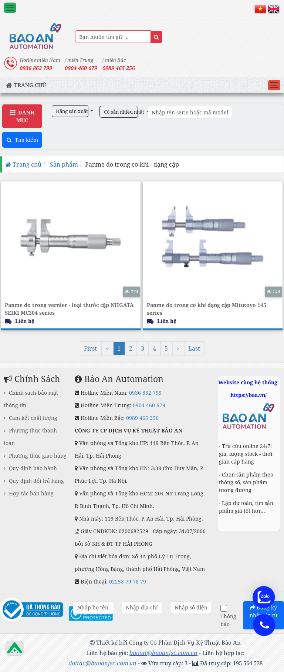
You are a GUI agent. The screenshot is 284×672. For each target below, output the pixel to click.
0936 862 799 (145, 392)
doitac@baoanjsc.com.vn (102, 663)
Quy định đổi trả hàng (34, 480)
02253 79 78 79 (127, 581)
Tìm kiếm (22, 139)
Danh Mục (21, 116)
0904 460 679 (149, 405)
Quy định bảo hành (30, 468)
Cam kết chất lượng (30, 417)
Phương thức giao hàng (35, 455)
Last (194, 348)
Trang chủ (23, 164)
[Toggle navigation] (10, 8)
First (90, 348)
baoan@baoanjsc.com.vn (163, 653)
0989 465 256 (118, 67)
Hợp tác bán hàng (29, 493)
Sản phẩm (63, 164)
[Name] (156, 37)
